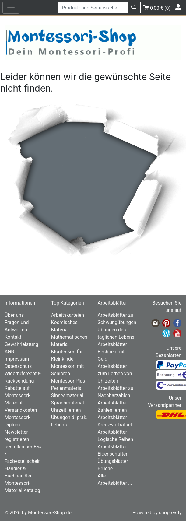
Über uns (14, 315)
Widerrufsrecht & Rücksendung (23, 377)
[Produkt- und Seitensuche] (93, 7)
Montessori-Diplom (17, 421)
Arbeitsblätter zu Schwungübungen (116, 318)
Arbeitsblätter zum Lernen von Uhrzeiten (114, 373)
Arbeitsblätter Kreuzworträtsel (114, 421)
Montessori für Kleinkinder (67, 355)
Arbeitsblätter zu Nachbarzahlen (115, 391)
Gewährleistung (21, 344)
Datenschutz (18, 366)
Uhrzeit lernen (66, 410)
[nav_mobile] (10, 8)
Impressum (17, 359)
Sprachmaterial (67, 403)
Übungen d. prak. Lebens (69, 421)
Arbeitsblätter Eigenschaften (112, 450)
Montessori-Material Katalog (22, 486)
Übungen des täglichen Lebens (115, 333)
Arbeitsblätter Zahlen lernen (112, 406)
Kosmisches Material (64, 326)
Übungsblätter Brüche (112, 464)
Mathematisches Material (69, 340)
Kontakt (13, 337)
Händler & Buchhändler (18, 472)
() (156, 7)
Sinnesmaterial (67, 395)
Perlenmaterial (66, 388)
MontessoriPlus (68, 381)
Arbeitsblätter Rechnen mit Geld (112, 351)
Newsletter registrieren (17, 435)
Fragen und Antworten (17, 326)
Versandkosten (21, 410)
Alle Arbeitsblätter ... (114, 479)
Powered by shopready (156, 513)
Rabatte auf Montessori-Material (17, 395)
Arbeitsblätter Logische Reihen (115, 435)
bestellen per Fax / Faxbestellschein (23, 454)
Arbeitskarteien (67, 315)
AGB (9, 352)
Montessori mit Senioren (67, 369)
